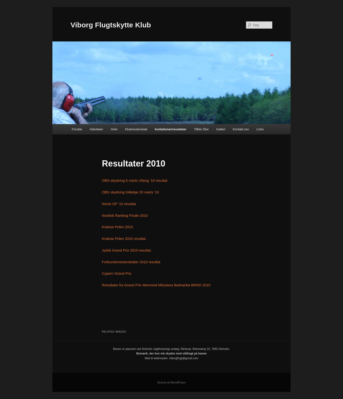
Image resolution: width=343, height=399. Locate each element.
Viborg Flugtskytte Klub (111, 25)
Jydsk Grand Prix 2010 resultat (126, 250)
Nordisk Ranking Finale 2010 (125, 215)
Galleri (220, 129)
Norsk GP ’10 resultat (119, 204)
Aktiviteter (96, 129)
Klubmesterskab (136, 129)
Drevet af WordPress (171, 382)
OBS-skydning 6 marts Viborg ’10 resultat (134, 180)
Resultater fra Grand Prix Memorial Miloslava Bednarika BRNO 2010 (156, 285)
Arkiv (114, 129)
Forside (77, 129)
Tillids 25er (201, 129)
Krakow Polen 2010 (117, 227)
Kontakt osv (241, 129)
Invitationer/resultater (171, 129)
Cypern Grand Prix (116, 273)
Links (260, 129)
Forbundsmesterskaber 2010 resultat (131, 262)
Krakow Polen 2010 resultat (124, 239)
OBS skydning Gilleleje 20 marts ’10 (130, 192)
